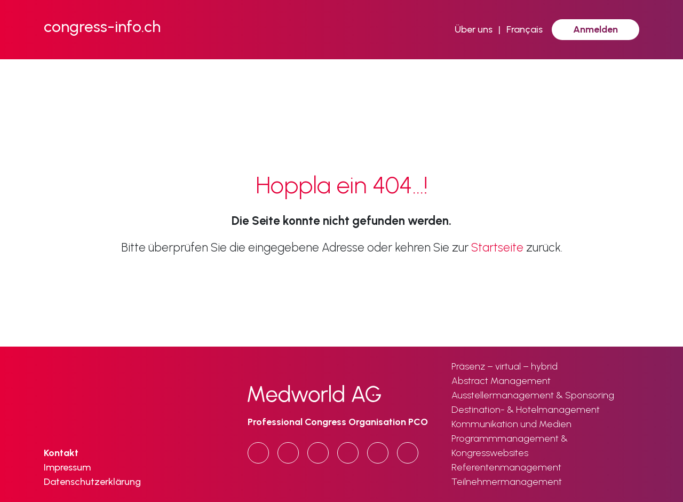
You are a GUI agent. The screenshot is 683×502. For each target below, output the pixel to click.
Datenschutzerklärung (92, 482)
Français (524, 29)
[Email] (377, 453)
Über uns (474, 29)
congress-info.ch (102, 26)
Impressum (67, 467)
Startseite (497, 247)
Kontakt (61, 453)
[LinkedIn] (288, 453)
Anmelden (595, 29)
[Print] (407, 453)
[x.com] (348, 453)
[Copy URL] (258, 453)
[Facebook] (318, 453)
